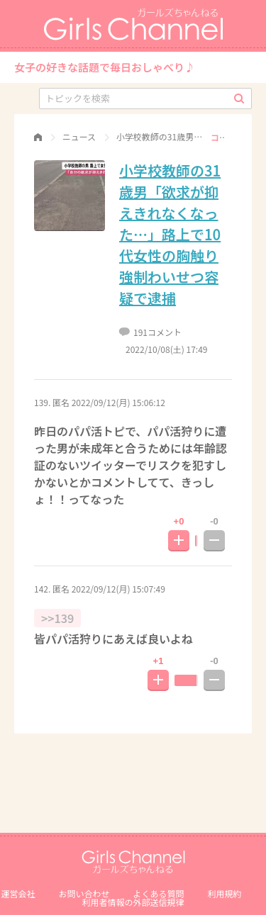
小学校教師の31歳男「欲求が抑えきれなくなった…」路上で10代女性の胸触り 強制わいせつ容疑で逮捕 (170, 234)
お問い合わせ (83, 893)
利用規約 (225, 893)
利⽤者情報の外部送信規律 (133, 902)
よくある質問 (158, 893)
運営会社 (18, 893)
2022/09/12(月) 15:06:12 (118, 402)
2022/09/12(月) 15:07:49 (118, 589)
